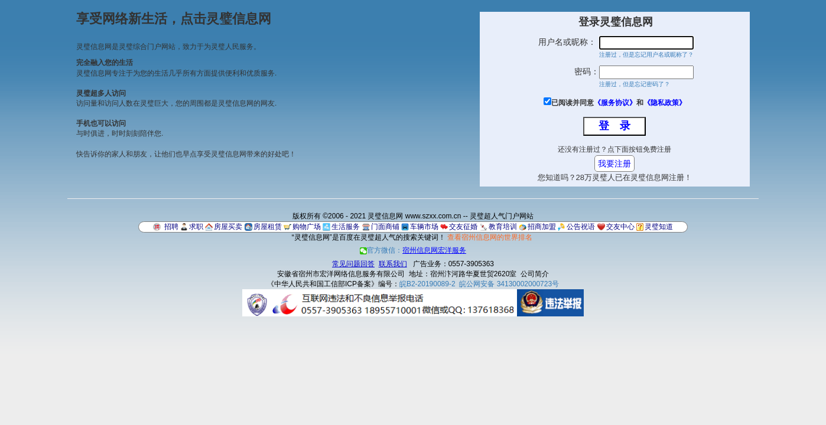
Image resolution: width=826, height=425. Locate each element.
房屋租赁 (267, 227)
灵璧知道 (659, 227)
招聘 (171, 227)
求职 (196, 227)
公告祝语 (581, 227)
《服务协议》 (615, 103)
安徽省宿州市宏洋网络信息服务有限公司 (341, 274)
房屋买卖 (228, 227)
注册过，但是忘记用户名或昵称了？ (646, 54)
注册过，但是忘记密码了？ (634, 84)
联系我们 (393, 264)
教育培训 (503, 227)
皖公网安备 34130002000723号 (509, 284)
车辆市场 (424, 227)
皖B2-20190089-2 (427, 284)
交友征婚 (463, 227)
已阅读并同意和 (618, 103)
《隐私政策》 (664, 103)
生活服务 (345, 227)
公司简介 (535, 274)
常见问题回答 (353, 264)
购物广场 (306, 227)
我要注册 (614, 163)
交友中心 (620, 227)
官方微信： (413, 250)
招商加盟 (542, 227)
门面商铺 (385, 227)
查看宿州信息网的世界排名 (489, 237)
